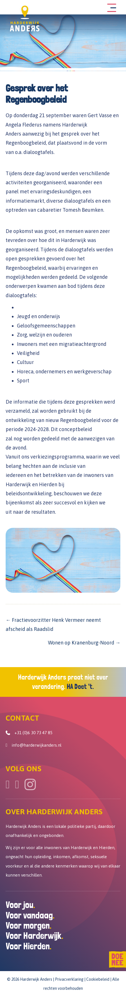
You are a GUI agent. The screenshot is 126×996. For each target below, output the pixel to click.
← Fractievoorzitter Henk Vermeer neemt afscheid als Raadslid (53, 624)
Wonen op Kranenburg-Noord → (84, 643)
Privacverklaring (69, 979)
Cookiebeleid (97, 979)
